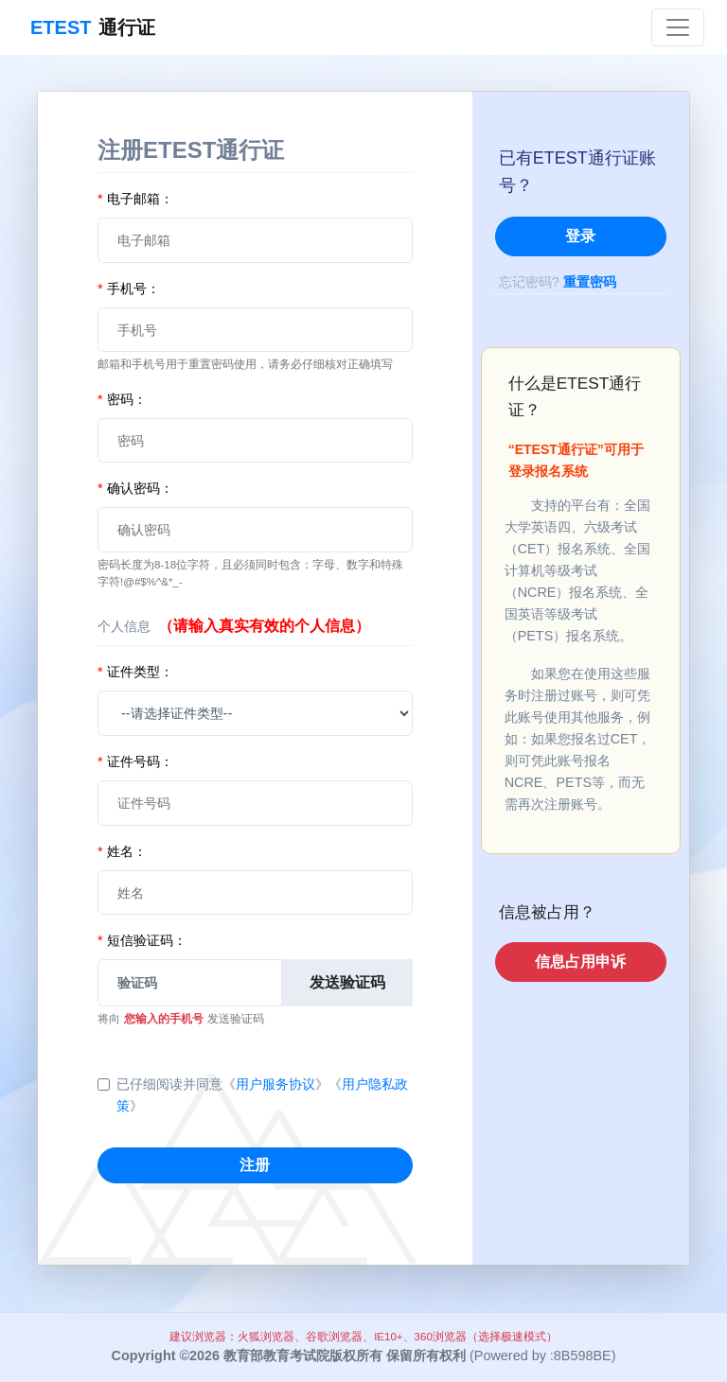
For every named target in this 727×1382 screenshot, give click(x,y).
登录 (580, 236)
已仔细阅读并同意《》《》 (262, 1094)
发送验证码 (347, 982)
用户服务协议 (275, 1084)
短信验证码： (142, 940)
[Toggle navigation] (677, 27)
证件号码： (135, 761)
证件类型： (135, 671)
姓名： (122, 851)
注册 (254, 1165)
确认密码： (135, 488)
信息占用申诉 (580, 961)
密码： (122, 399)
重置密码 (589, 281)
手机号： (129, 288)
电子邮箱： (135, 198)
